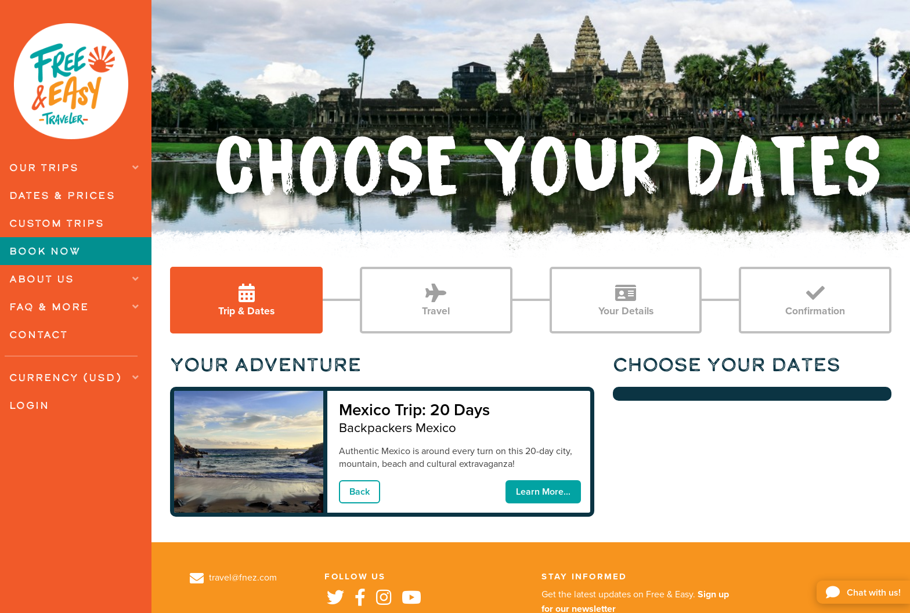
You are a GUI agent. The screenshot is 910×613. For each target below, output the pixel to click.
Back (359, 492)
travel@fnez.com (233, 577)
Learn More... (543, 492)
